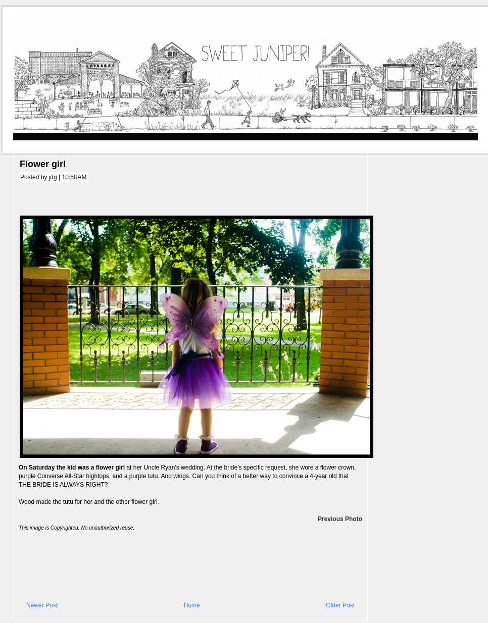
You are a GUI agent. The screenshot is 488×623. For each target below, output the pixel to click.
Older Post (340, 605)
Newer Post (42, 605)
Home (192, 605)
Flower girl (43, 164)
